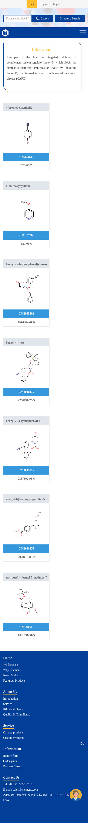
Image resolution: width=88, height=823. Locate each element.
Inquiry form (10, 755)
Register (44, 4)
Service (7, 704)
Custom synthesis (13, 737)
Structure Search (70, 18)
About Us (10, 691)
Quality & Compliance (16, 714)
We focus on (10, 664)
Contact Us (11, 777)
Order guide (10, 761)
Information (12, 749)
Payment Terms (12, 766)
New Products (12, 675)
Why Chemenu (12, 670)
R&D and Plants (13, 709)
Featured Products (14, 680)
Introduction (10, 698)
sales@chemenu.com (25, 789)
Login (56, 4)
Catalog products (13, 732)
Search (42, 18)
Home (32, 4)
